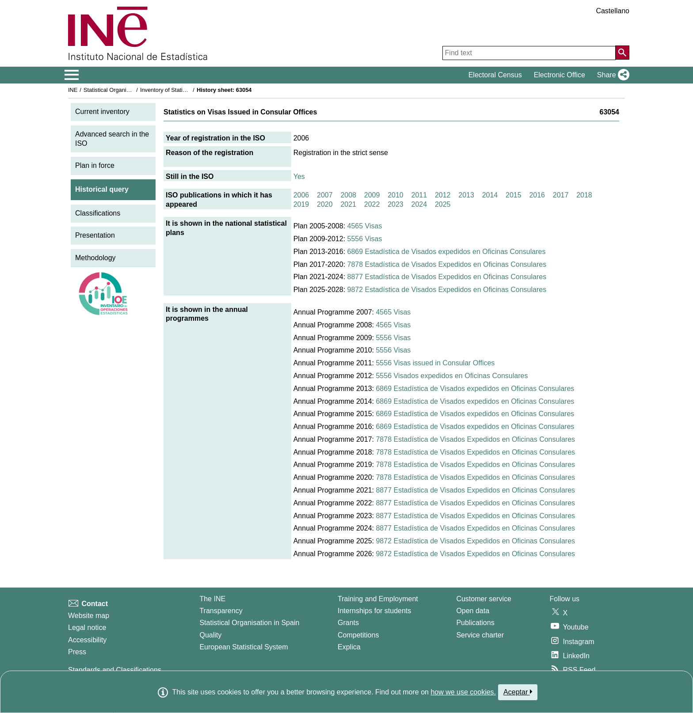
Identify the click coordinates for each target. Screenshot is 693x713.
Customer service (483, 599)
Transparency (220, 610)
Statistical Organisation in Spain (124, 90)
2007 (325, 195)
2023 (396, 204)
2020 (325, 204)
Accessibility (87, 640)
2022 (372, 204)
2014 (490, 195)
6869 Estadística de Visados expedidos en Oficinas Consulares (446, 251)
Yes (299, 176)
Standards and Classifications (114, 670)
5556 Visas (364, 239)
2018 (584, 195)
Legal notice (87, 627)
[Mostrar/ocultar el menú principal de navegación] (72, 75)
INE (72, 90)
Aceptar (517, 692)
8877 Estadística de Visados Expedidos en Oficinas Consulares (447, 277)
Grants (348, 622)
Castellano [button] (612, 11)
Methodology (95, 258)
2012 (443, 195)
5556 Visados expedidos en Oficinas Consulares (452, 375)
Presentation (95, 235)
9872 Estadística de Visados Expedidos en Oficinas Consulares (447, 289)
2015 (514, 195)
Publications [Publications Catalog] (475, 622)
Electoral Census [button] (495, 75)
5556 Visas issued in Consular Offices (435, 363)
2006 (301, 195)
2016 (537, 195)
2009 (372, 195)
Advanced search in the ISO (112, 138)
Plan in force (94, 165)
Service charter (480, 635)
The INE (212, 599)
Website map (88, 615)
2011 (419, 195)
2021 (348, 204)
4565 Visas (364, 226)
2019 (301, 204)
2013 (466, 195)
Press (77, 652)
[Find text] (529, 53)
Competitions (358, 635)
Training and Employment (378, 599)
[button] (611, 75)
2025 (443, 204)
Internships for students (374, 610)
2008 (348, 195)
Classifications (97, 213)
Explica (349, 647)
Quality (210, 635)
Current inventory (102, 111)
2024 (419, 204)
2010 (396, 195)
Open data (472, 610)
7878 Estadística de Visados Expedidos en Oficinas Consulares (447, 264)
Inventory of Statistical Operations (182, 90)
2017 (561, 195)
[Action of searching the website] (622, 53)
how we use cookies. (463, 692)
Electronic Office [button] (559, 75)
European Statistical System (243, 647)
